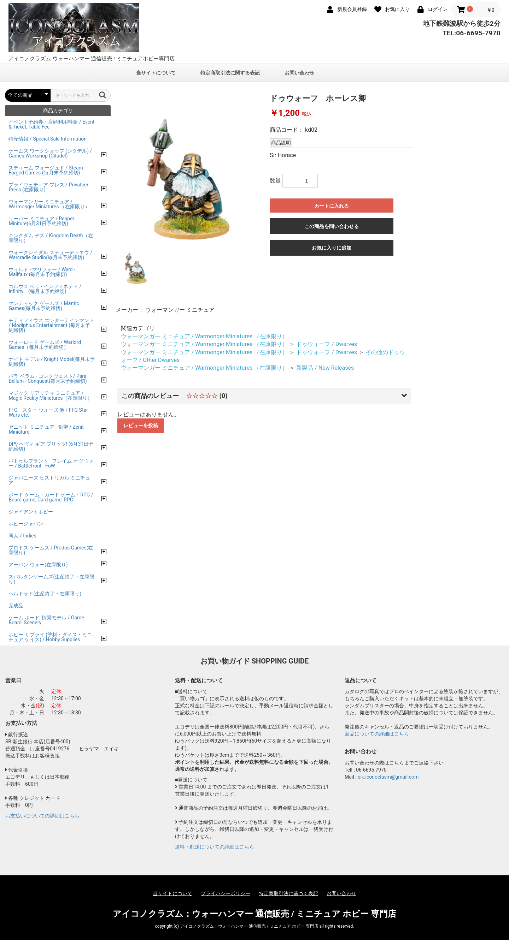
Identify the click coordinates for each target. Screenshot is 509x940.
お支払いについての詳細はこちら (42, 816)
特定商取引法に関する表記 (230, 73)
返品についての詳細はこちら (377, 734)
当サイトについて (156, 73)
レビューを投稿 (140, 425)
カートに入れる (331, 206)
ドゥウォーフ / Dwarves (326, 344)
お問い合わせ (299, 73)
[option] (190, 167)
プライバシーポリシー (225, 893)
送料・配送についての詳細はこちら (214, 847)
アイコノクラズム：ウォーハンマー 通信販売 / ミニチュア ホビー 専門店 (255, 914)
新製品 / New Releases (325, 367)
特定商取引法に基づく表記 (288, 893)
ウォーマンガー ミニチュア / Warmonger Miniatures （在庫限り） (204, 336)
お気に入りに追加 (331, 248)
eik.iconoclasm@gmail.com (388, 777)
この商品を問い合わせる (331, 226)
